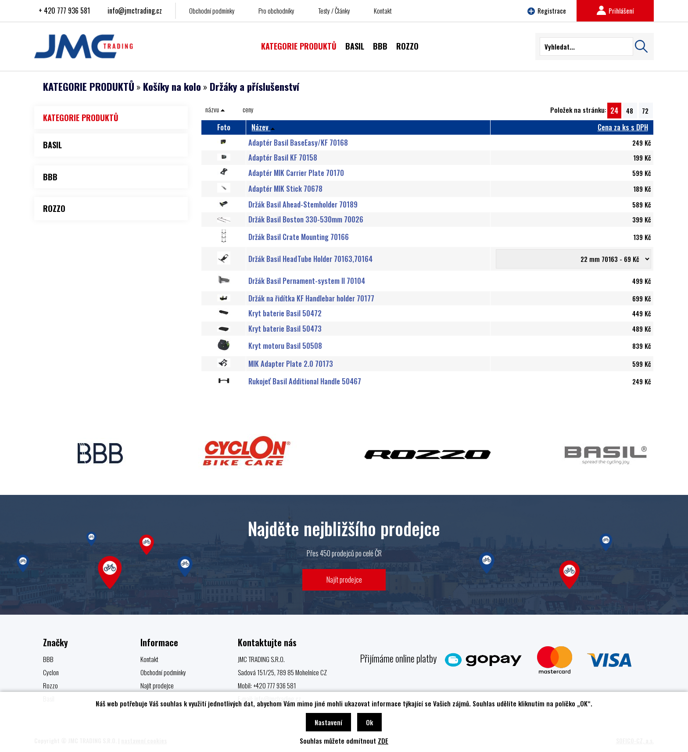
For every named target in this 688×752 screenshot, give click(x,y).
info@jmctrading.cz (135, 10)
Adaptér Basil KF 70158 (282, 157)
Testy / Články (334, 10)
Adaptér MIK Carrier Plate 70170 (296, 172)
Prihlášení (615, 10)
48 (629, 110)
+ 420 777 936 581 (64, 10)
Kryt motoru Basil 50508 (285, 345)
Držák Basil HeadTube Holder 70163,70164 (310, 258)
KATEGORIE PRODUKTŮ (88, 86)
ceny (248, 109)
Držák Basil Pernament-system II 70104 (306, 280)
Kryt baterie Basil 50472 (285, 313)
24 (614, 110)
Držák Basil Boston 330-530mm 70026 (305, 219)
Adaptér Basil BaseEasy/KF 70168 (298, 142)
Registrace (546, 10)
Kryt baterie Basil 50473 (285, 328)
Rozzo (50, 685)
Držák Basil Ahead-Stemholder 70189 (303, 204)
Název (263, 127)
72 (645, 110)
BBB (48, 659)
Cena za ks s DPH (623, 127)
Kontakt (383, 10)
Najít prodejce (344, 579)
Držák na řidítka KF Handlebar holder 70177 (311, 298)
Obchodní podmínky (212, 10)
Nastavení (328, 722)
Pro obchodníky (276, 10)
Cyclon (51, 672)
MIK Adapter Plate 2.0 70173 (290, 363)
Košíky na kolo (172, 86)
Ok (369, 722)
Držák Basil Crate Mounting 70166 (298, 236)
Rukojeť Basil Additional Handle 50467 (304, 381)
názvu (215, 109)
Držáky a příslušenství (254, 86)
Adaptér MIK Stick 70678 (285, 188)
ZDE (383, 740)
